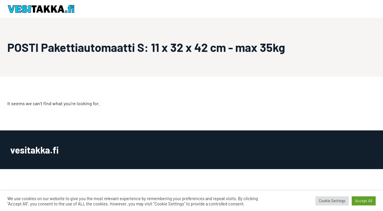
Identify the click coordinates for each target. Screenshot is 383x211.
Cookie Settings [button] (332, 200)
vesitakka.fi (34, 149)
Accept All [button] (363, 200)
